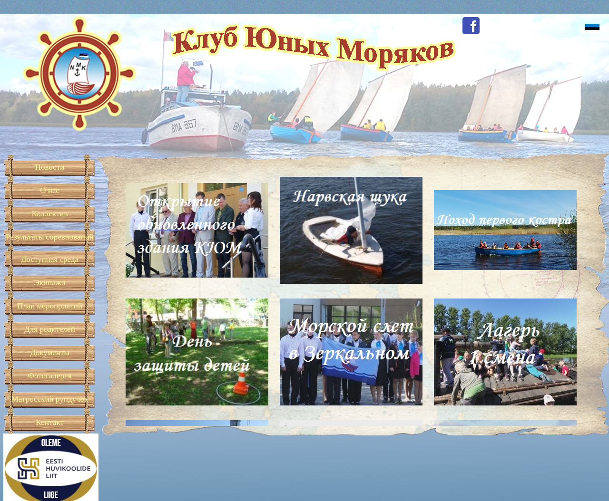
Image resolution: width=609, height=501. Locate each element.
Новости (50, 167)
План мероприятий (49, 305)
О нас (49, 190)
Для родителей (49, 329)
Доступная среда (50, 259)
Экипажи (49, 282)
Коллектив (50, 213)
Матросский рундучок (49, 399)
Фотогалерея (50, 375)
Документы (49, 352)
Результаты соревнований (50, 236)
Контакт (50, 422)
